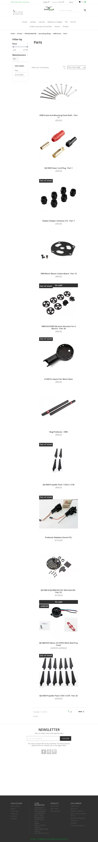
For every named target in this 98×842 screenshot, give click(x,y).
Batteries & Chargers (55, 22)
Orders (13, 809)
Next (81, 711)
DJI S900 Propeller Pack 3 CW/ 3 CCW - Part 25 (58, 695)
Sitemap (74, 823)
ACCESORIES (19, 75)
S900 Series (19, 66)
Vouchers (14, 816)
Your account (16, 803)
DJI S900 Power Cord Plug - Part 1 (59, 168)
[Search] (73, 10)
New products (56, 811)
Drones (24, 22)
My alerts (14, 819)
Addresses (14, 814)
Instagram (54, 752)
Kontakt (65, 26)
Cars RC (73, 22)
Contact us (74, 820)
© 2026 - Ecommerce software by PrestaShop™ (49, 839)
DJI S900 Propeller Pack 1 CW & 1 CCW (58, 484)
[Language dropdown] (46, 2)
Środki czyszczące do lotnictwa (41, 26)
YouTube (49, 752)
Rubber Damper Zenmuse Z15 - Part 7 (58, 221)
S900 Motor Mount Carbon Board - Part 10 (59, 273)
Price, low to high (76, 67)
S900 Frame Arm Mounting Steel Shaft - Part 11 (58, 116)
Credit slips (15, 811)
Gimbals (33, 22)
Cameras (42, 22)
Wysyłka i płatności (77, 811)
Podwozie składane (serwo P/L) (58, 537)
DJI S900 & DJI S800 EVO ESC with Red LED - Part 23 (58, 591)
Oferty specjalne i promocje (20, 2)
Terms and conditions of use (78, 815)
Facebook (43, 752)
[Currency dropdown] (62, 2)
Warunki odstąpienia (78, 818)
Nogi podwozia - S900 (58, 432)
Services (57, 26)
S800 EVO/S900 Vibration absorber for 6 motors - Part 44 (58, 327)
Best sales (54, 809)
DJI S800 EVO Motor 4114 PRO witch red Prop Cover (58, 644)
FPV (66, 22)
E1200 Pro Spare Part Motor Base (58, 379)
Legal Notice (75, 806)
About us (74, 809)
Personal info (15, 806)
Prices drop (55, 806)
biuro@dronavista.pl (41, 833)
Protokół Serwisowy (77, 825)
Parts (16, 70)
